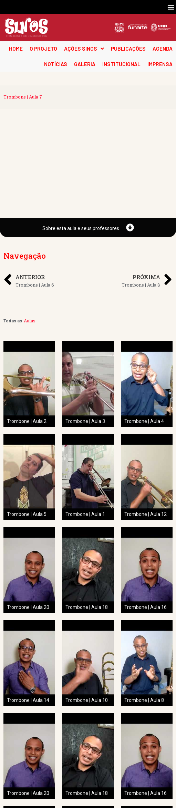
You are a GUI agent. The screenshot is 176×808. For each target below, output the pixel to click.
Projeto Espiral (26, 796)
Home (16, 770)
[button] (171, 7)
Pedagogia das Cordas (34, 787)
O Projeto (20, 779)
